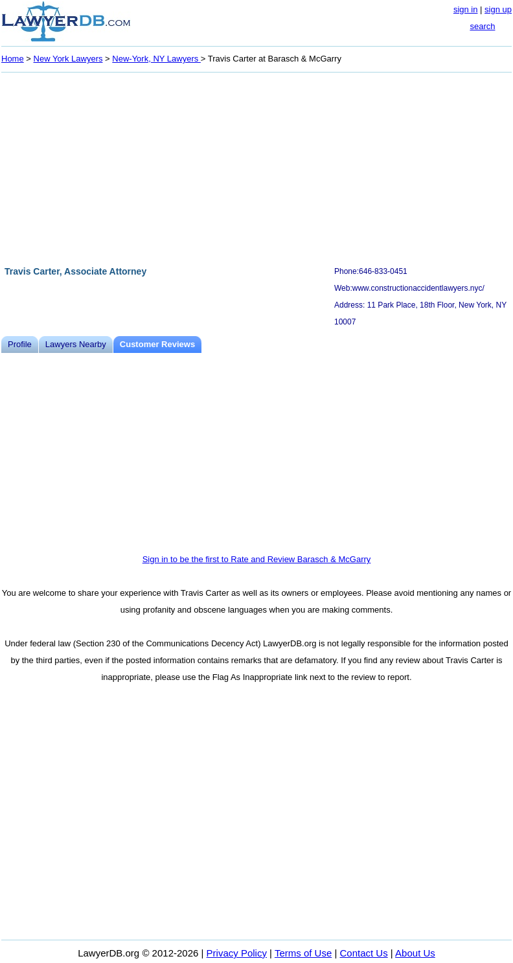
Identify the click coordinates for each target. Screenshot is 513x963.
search (482, 26)
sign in (465, 9)
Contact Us (364, 952)
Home (12, 58)
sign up (498, 9)
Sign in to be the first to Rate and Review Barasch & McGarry (256, 559)
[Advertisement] (256, 167)
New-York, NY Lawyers (156, 58)
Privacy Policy (237, 952)
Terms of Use (303, 952)
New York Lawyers (68, 58)
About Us (415, 952)
